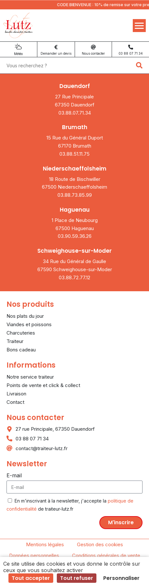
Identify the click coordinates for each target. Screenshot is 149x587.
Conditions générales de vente (106, 555)
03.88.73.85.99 (74, 195)
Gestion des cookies (100, 544)
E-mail (14, 475)
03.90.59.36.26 (75, 236)
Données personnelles (34, 555)
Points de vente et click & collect (43, 385)
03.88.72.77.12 (74, 277)
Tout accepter (31, 578)
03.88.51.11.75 (74, 154)
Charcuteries (20, 333)
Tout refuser (76, 578)
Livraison (16, 394)
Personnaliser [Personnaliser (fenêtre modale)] (121, 578)
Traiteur (14, 341)
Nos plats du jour (25, 316)
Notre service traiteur (30, 377)
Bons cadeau (21, 350)
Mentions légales (45, 544)
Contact (15, 402)
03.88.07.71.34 (74, 113)
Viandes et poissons (29, 324)
